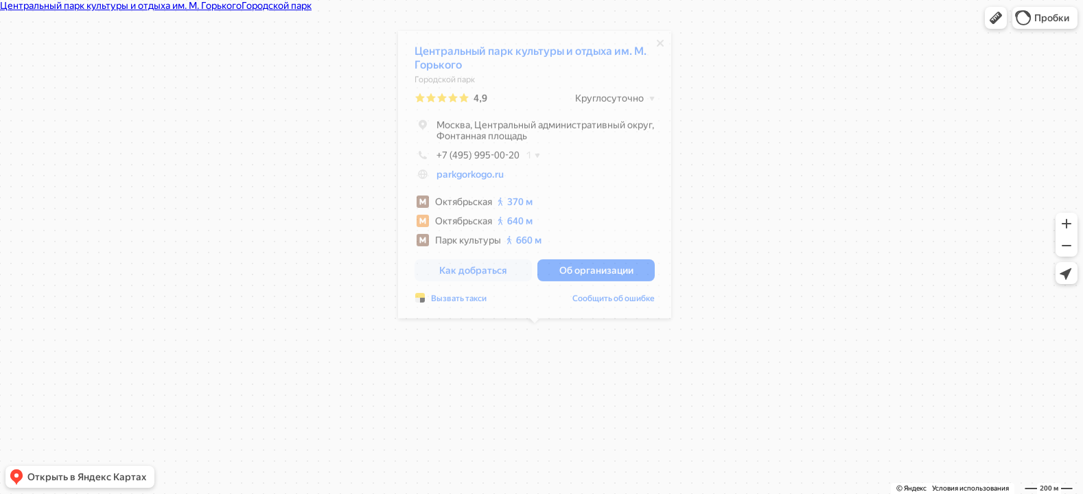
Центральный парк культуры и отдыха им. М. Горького (531, 61)
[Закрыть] (660, 46)
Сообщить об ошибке (613, 302)
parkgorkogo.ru (470, 177)
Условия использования (970, 488)
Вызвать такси (459, 302)
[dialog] (534, 178)
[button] (996, 18)
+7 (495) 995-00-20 (467, 158)
